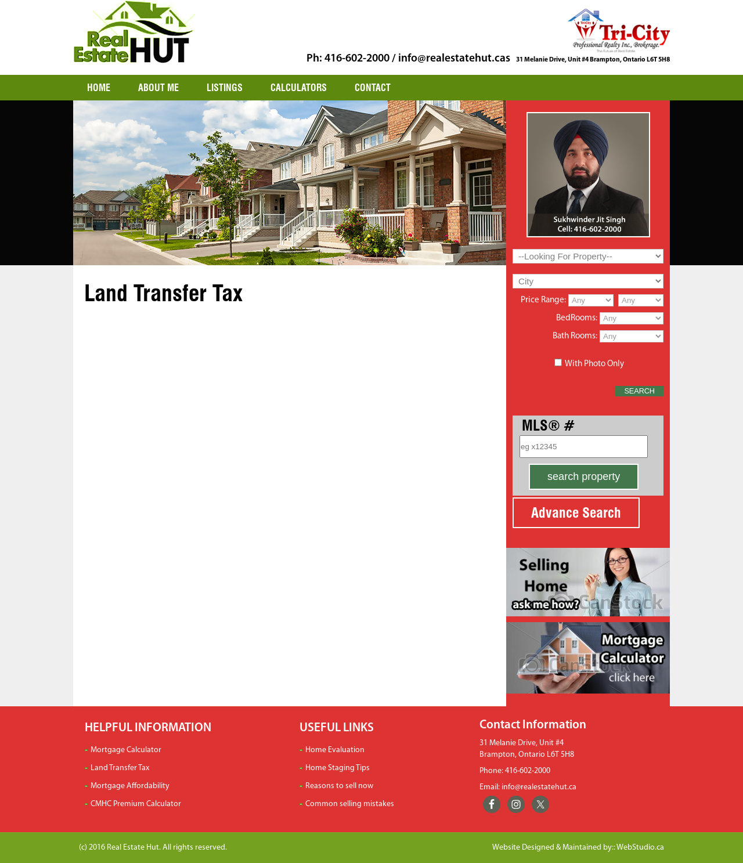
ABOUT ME (158, 87)
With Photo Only (594, 364)
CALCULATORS (298, 87)
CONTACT (373, 87)
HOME (98, 87)
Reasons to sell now (339, 786)
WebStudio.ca (640, 847)
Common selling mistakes (349, 804)
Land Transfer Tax (120, 768)
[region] (289, 182)
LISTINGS (225, 87)
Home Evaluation (335, 750)
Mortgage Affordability (130, 786)
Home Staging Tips (337, 768)
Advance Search (576, 512)
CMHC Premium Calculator (136, 804)
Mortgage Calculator (126, 750)
